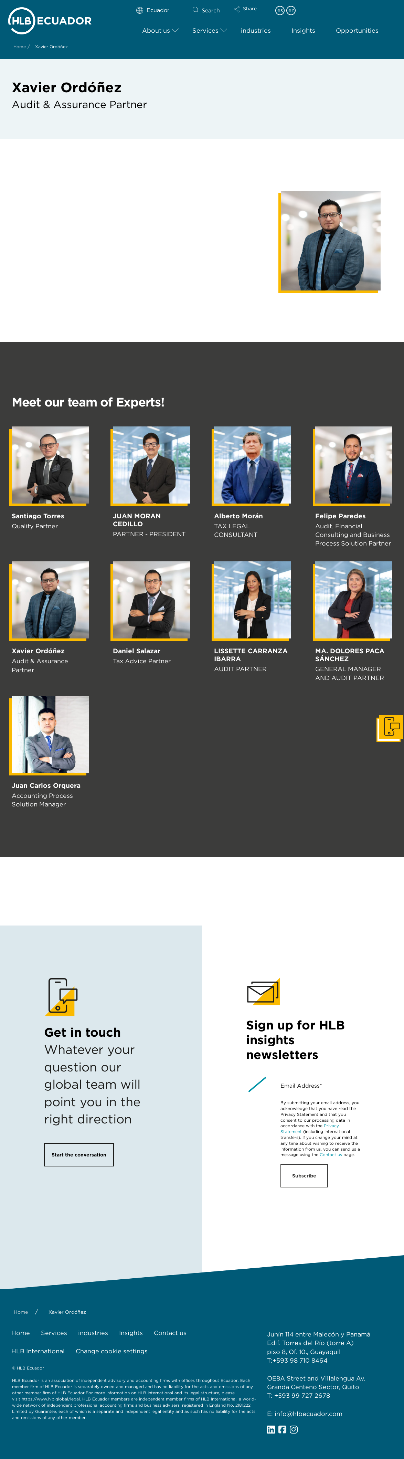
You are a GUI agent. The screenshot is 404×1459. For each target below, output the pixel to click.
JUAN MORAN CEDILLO (137, 520)
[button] (251, 13)
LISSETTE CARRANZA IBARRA (251, 655)
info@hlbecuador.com (308, 1413)
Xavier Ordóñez (38, 651)
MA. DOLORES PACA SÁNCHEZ (349, 655)
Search (211, 10)
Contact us (331, 1154)
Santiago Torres (38, 516)
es (280, 10)
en (291, 10)
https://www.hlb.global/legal (51, 1399)
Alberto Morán (238, 516)
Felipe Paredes (340, 516)
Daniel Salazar (136, 651)
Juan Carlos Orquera (46, 786)
